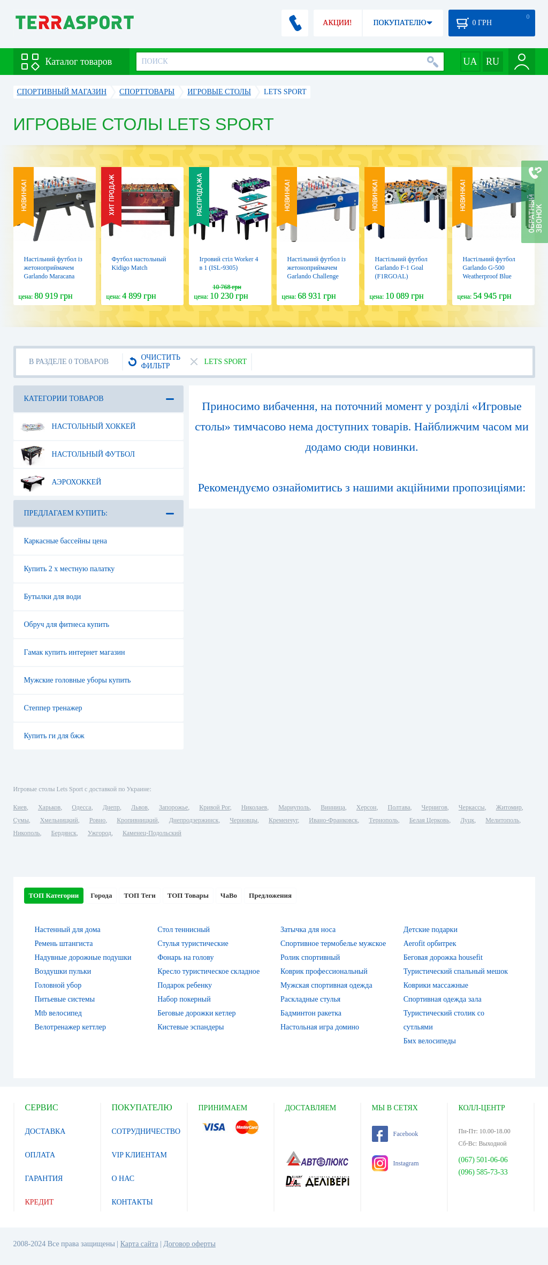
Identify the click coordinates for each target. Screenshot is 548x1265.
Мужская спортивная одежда (326, 985)
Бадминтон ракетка (310, 1013)
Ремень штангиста (64, 944)
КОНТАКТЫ (132, 1202)
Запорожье (173, 807)
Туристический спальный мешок (456, 971)
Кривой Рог (214, 807)
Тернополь (383, 820)
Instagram (395, 1163)
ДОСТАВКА (45, 1131)
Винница (333, 807)
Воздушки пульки (63, 971)
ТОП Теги (139, 895)
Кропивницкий (137, 820)
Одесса (81, 807)
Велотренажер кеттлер (70, 1027)
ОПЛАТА (40, 1155)
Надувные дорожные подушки (83, 957)
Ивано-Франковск (333, 820)
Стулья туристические (192, 944)
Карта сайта (139, 1244)
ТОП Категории (54, 895)
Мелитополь (502, 820)
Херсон (366, 807)
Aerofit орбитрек (430, 944)
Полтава (399, 807)
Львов (139, 807)
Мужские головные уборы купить (77, 680)
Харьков (49, 807)
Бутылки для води (52, 597)
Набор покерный (184, 999)
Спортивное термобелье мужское (333, 944)
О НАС (123, 1179)
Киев (20, 807)
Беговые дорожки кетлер (196, 1013)
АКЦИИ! (337, 23)
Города (101, 895)
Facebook (395, 1134)
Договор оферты (189, 1244)
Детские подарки (431, 930)
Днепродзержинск (194, 820)
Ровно (97, 820)
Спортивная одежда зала (443, 999)
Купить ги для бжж (54, 736)
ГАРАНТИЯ (44, 1179)
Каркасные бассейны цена (65, 541)
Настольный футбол (77, 454)
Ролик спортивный (310, 957)
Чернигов (434, 807)
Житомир (509, 807)
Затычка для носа (308, 930)
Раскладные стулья (310, 999)
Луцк (467, 820)
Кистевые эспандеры (190, 1027)
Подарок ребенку (184, 985)
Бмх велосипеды (430, 1041)
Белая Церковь (429, 820)
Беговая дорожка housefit (443, 957)
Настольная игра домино (319, 1027)
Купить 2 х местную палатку (69, 569)
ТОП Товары (188, 895)
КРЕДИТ (39, 1202)
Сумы (21, 820)
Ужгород (99, 833)
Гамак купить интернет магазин (74, 652)
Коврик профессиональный (324, 971)
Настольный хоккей (78, 426)
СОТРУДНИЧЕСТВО (146, 1131)
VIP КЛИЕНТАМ (140, 1155)
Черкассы (472, 807)
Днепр (111, 807)
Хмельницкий (59, 820)
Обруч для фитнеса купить (67, 624)
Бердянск (64, 833)
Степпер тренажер (53, 708)
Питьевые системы (65, 999)
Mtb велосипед (58, 1013)
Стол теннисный (183, 930)
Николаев (254, 807)
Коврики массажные (436, 985)
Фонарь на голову (185, 957)
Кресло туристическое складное (208, 971)
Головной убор (58, 985)
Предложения (270, 895)
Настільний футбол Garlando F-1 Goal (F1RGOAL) (401, 267)
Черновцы (243, 820)
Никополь (26, 833)
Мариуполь (293, 807)
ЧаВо (228, 895)
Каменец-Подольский (152, 833)
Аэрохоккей (61, 482)
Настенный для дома (68, 930)
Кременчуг (283, 820)
